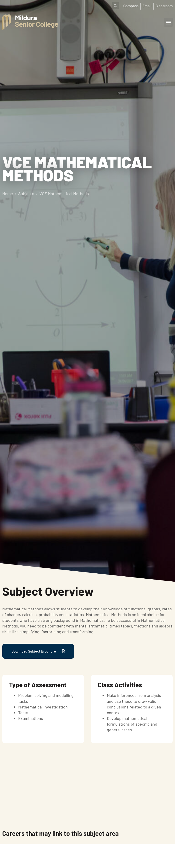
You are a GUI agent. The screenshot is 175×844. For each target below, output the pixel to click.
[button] (168, 22)
